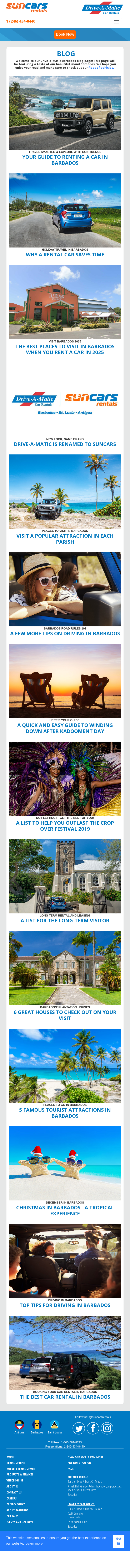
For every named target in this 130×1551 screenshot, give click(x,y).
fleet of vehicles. (101, 68)
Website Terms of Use (20, 1469)
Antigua (19, 1432)
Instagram (107, 1428)
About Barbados (17, 1510)
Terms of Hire (15, 1462)
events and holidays (19, 1522)
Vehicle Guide (14, 1480)
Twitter (78, 1428)
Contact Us (14, 1492)
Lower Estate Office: (81, 1504)
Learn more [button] (34, 1543)
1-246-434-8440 (74, 1446)
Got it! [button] (118, 1541)
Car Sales (12, 1516)
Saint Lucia (54, 1432)
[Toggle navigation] (116, 22)
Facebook (93, 1428)
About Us (12, 1486)
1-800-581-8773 (71, 1442)
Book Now (65, 34)
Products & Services (19, 1474)
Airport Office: (78, 1477)
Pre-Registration (79, 1462)
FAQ (71, 1469)
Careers (11, 1498)
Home (10, 1456)
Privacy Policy (15, 1504)
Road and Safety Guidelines (85, 1456)
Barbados (37, 1432)
